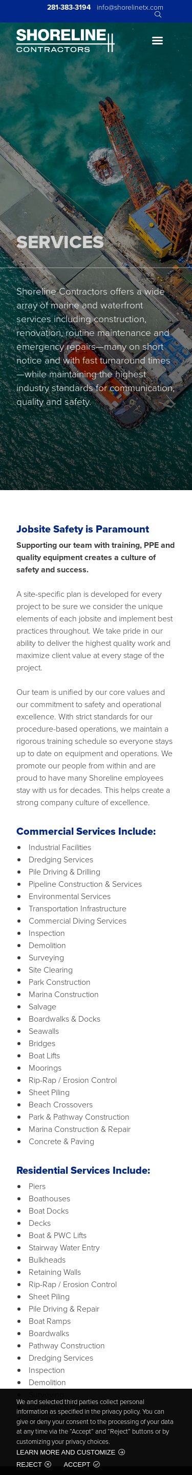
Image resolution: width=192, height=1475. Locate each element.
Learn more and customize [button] (65, 1452)
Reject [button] (29, 1464)
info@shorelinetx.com (130, 7)
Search (157, 14)
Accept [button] (76, 1464)
